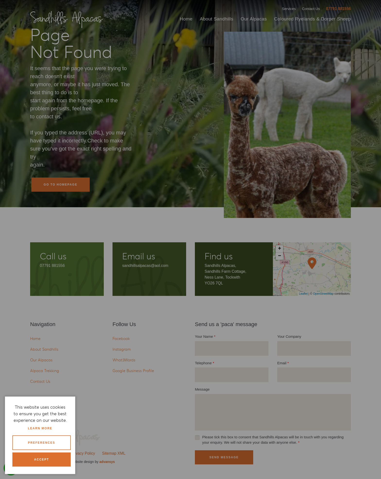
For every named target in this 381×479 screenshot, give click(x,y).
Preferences (41, 442)
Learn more (40, 428)
